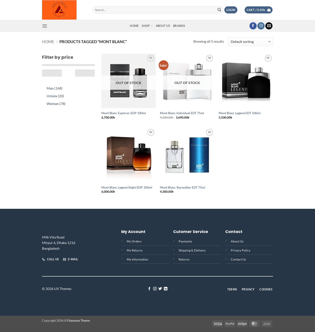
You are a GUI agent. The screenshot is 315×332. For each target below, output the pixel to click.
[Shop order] (250, 41)
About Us (163, 26)
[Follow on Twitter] (160, 289)
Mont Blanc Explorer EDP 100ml (123, 113)
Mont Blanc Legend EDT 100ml (240, 113)
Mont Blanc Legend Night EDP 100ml (126, 187)
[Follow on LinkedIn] (165, 289)
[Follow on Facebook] (253, 26)
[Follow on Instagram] (261, 26)
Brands (179, 26)
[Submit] (219, 10)
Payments (185, 241)
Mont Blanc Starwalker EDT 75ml (182, 187)
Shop (147, 26)
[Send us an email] (269, 26)
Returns (184, 259)
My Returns (135, 250)
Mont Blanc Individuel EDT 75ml (182, 113)
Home (134, 26)
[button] (230, 10)
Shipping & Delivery (192, 250)
